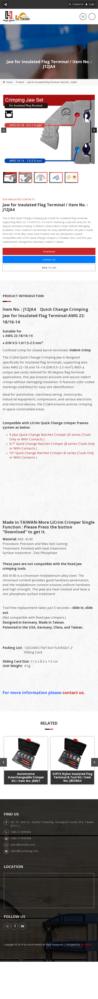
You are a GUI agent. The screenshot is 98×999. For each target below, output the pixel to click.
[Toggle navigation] (92, 16)
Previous (3, 130)
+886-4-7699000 (21, 834)
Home (9, 82)
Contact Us (76, 4)
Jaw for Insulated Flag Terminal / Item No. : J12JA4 (52, 82)
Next (94, 130)
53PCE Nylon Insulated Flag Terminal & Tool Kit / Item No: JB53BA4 (28, 777)
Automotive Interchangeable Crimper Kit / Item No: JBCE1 (75, 777)
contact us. (73, 692)
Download (49, 251)
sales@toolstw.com (23, 847)
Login (90, 4)
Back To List (49, 267)
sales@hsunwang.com (24, 853)
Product (20, 82)
